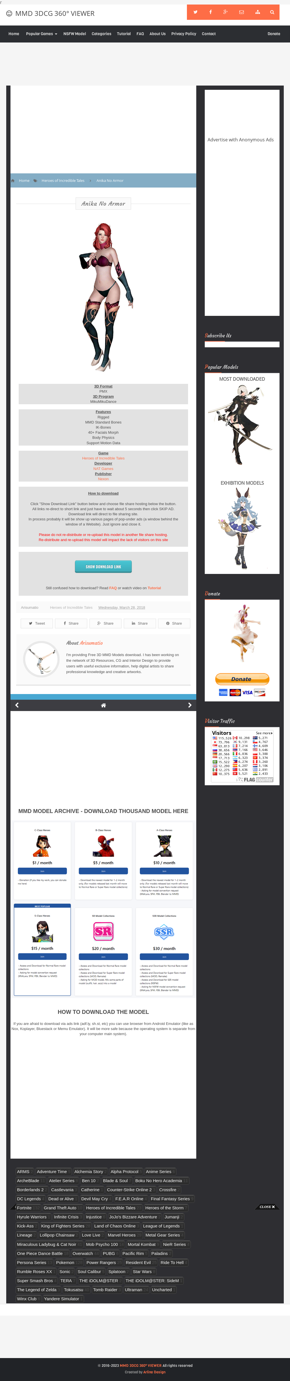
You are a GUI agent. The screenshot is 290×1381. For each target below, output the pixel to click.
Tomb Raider (105, 1289)
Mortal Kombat (141, 1244)
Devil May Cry (94, 1198)
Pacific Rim (133, 1253)
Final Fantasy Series (170, 1198)
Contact (209, 34)
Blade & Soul (115, 1180)
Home (13, 34)
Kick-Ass (25, 1225)
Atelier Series (61, 1180)
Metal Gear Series (163, 1235)
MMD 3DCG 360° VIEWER (55, 13)
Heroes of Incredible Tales (103, 458)
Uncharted (162, 1289)
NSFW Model (74, 34)
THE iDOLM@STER (98, 1280)
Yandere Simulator (61, 1298)
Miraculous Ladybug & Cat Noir (46, 1244)
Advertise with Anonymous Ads (241, 140)
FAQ (140, 34)
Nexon (103, 479)
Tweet (37, 623)
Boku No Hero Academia (158, 1180)
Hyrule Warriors (31, 1216)
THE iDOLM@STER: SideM (152, 1280)
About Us (158, 34)
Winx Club (27, 1298)
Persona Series (31, 1262)
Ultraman (133, 1289)
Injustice (94, 1216)
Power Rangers (101, 1262)
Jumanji (172, 1216)
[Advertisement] (22, 1295)
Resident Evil (138, 1262)
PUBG (109, 1253)
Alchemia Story (88, 1171)
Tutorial (124, 34)
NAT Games (103, 469)
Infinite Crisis (66, 1216)
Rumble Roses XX (34, 1271)
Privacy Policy (183, 34)
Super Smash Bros (35, 1280)
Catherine (90, 1189)
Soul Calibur (89, 1271)
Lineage (24, 1235)
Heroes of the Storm (164, 1207)
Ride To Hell (172, 1262)
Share (71, 623)
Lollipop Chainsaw (57, 1235)
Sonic (64, 1271)
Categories (101, 34)
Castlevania (62, 1189)
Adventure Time (52, 1171)
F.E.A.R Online (129, 1198)
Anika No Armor (103, 203)
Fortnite (24, 1207)
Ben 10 (88, 1180)
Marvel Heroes (122, 1235)
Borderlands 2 (30, 1189)
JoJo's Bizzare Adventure (133, 1216)
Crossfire (167, 1189)
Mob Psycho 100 (102, 1244)
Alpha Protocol (124, 1171)
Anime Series (158, 1171)
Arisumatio (91, 643)
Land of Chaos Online (115, 1225)
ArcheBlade (28, 1180)
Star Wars (142, 1271)
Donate (274, 34)
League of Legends (161, 1225)
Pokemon (65, 1262)
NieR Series (174, 1244)
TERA (66, 1280)
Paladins (160, 1253)
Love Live (91, 1235)
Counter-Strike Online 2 (129, 1189)
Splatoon (116, 1271)
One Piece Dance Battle (40, 1253)
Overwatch (82, 1253)
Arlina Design (154, 1372)
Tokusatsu (73, 1289)
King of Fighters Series (63, 1225)
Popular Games (39, 34)
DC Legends (29, 1198)
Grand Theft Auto (60, 1207)
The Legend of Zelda (36, 1289)
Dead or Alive (61, 1198)
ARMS (23, 1171)
